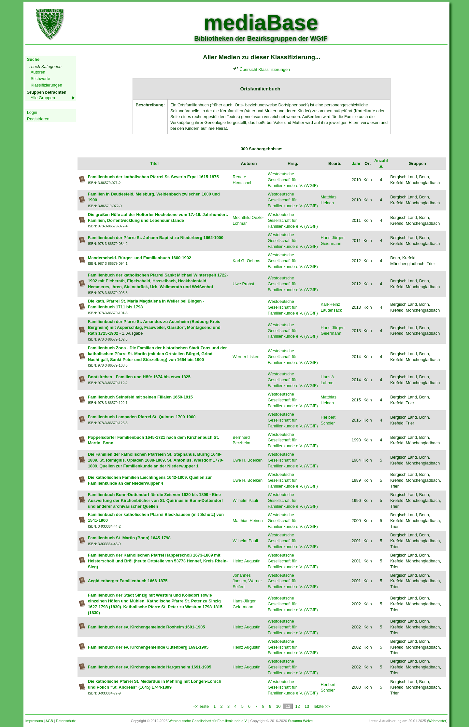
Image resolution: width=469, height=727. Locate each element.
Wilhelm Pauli (245, 500)
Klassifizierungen (46, 85)
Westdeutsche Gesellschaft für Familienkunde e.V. (207, 721)
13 (307, 706)
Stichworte (40, 78)
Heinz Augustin (246, 561)
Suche (33, 59)
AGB (49, 721)
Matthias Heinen (248, 520)
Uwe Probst (243, 283)
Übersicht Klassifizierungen (265, 69)
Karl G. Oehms (246, 260)
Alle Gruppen (43, 97)
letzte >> (322, 706)
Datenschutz (66, 721)
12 (297, 706)
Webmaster (437, 721)
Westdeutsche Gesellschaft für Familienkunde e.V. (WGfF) (293, 179)
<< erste (201, 706)
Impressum (34, 721)
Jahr (356, 163)
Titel (154, 163)
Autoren (38, 72)
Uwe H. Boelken (248, 460)
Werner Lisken (246, 356)
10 (278, 706)
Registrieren (38, 118)
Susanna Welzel (300, 721)
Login (32, 112)
